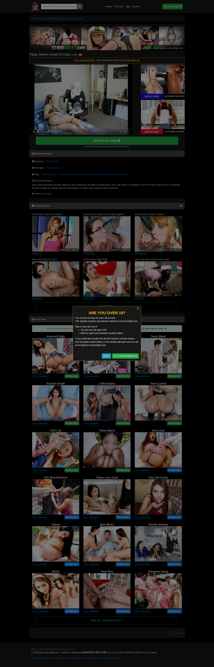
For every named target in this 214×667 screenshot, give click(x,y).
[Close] (138, 308)
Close (106, 356)
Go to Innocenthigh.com (125, 356)
